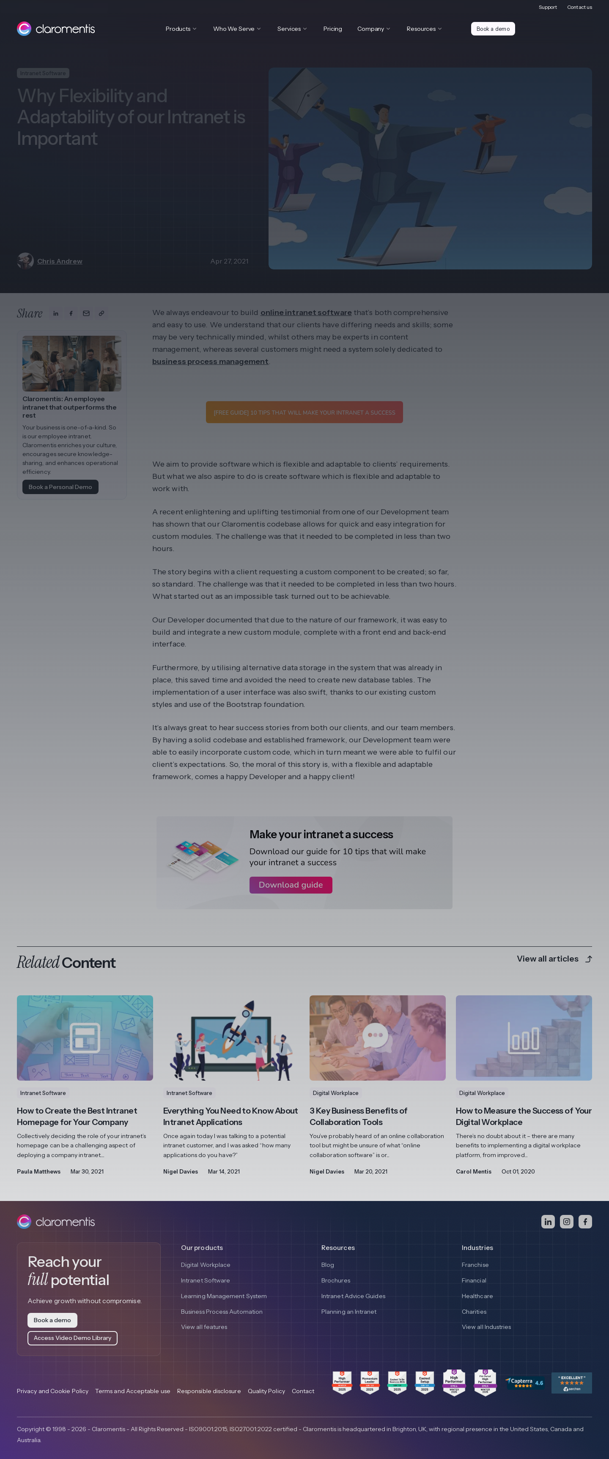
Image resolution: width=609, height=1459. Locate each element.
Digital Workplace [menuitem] (205, 1265)
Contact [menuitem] (303, 1391)
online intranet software (306, 312)
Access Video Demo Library (72, 1338)
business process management (210, 361)
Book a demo (493, 28)
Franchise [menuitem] (475, 1265)
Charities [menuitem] (474, 1312)
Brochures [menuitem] (335, 1280)
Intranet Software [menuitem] (205, 1280)
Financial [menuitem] (474, 1280)
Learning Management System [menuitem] (224, 1296)
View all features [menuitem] (204, 1327)
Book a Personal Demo (60, 487)
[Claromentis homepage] (56, 29)
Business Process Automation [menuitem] (222, 1312)
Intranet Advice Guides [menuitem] (353, 1296)
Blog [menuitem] (327, 1265)
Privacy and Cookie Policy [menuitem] (52, 1391)
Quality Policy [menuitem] (266, 1391)
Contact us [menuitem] (579, 6)
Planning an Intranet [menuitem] (349, 1312)
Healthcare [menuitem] (477, 1296)
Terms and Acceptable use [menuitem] (132, 1391)
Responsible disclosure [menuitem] (209, 1391)
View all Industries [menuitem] (486, 1327)
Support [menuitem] (548, 6)
